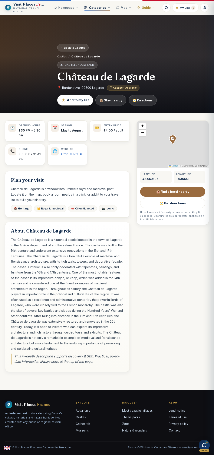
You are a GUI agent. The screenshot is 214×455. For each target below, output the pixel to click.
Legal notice (177, 410)
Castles (62, 56)
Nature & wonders (134, 430)
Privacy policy (178, 424)
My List (185, 8)
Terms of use (178, 417)
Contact (174, 430)
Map (123, 7)
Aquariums (83, 410)
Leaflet (173, 166)
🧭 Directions (143, 100)
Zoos (125, 424)
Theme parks (131, 417)
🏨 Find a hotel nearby (172, 191)
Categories (97, 7)
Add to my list (75, 100)
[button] (172, 139)
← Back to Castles (72, 47)
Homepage (66, 7)
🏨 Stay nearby (110, 100)
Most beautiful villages (137, 410)
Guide (146, 7)
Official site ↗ (71, 154)
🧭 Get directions (173, 203)
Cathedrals (83, 424)
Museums (82, 430)
